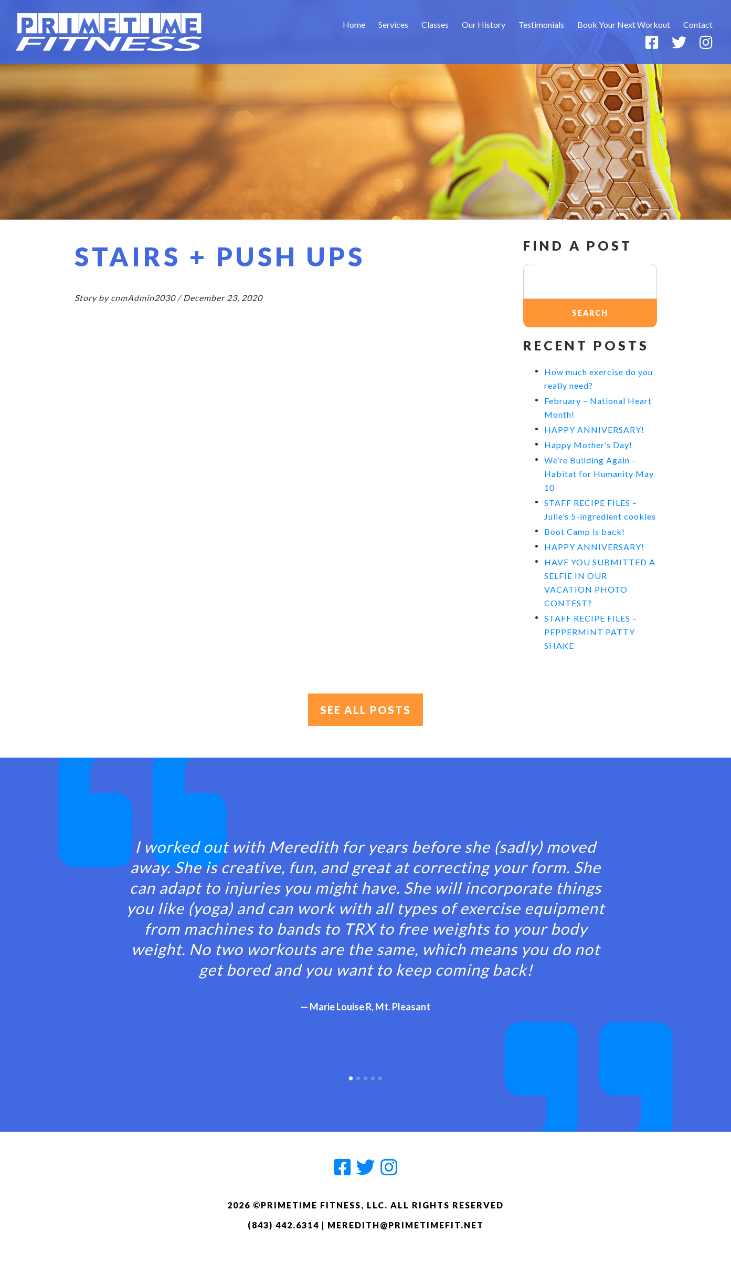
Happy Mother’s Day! (588, 445)
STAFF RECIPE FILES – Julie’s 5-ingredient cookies (600, 509)
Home (354, 24)
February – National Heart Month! (598, 407)
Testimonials (541, 24)
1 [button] (351, 1076)
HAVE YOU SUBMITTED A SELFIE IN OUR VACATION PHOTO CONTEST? (599, 582)
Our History (483, 24)
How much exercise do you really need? (598, 378)
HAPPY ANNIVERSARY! (594, 430)
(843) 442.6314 (283, 1225)
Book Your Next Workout (623, 24)
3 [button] (365, 1076)
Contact (698, 24)
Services (393, 24)
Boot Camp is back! (584, 531)
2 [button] (358, 1076)
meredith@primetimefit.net (405, 1225)
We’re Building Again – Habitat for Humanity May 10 (599, 473)
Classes (435, 24)
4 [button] (373, 1076)
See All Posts (365, 710)
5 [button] (380, 1076)
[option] (366, 916)
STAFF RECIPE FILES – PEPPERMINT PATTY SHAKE (590, 631)
